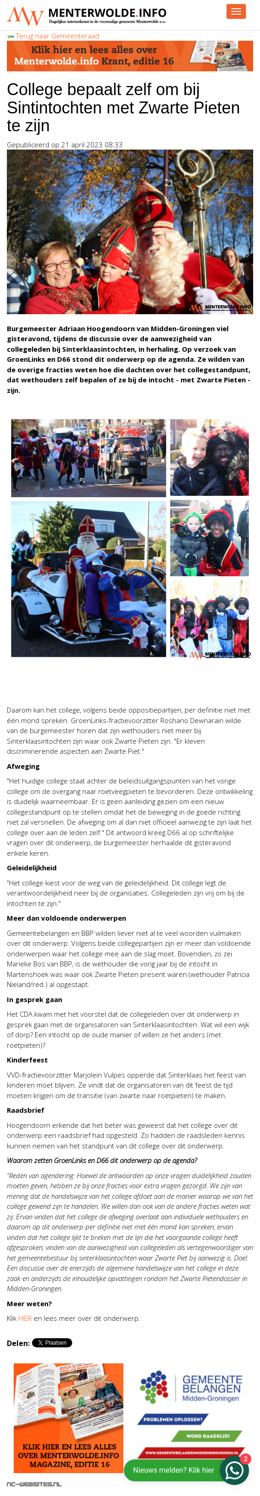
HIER (25, 1318)
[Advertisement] (114, 684)
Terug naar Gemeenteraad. (54, 35)
